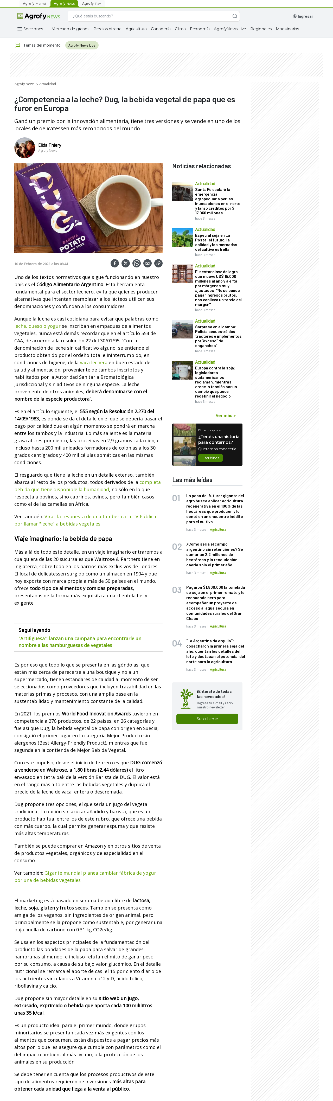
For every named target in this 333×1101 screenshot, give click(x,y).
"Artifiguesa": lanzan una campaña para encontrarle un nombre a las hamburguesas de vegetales (79, 641)
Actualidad (47, 84)
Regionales (261, 28)
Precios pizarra (107, 28)
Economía (200, 28)
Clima (180, 28)
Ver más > (226, 415)
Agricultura (136, 28)
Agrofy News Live (81, 45)
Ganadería (161, 28)
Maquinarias (287, 28)
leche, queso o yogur (38, 326)
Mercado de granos (70, 28)
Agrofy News (25, 84)
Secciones (33, 28)
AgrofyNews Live (230, 28)
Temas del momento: (37, 45)
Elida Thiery (49, 145)
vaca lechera (93, 362)
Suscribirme (207, 718)
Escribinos (210, 458)
